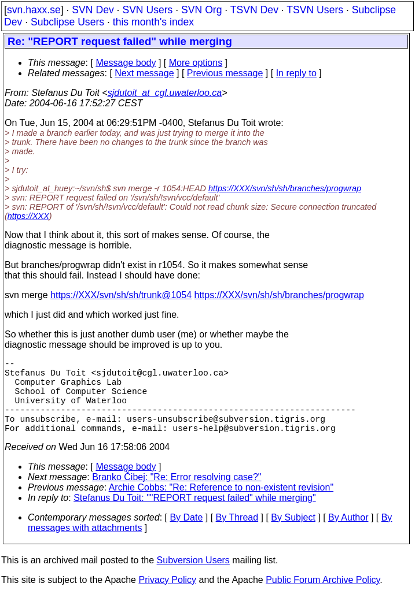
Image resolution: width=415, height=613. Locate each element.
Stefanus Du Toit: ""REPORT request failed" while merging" (194, 516)
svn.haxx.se (34, 10)
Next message (144, 73)
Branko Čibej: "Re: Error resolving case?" (176, 495)
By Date (186, 536)
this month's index (153, 22)
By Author (348, 536)
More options (196, 63)
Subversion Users (193, 579)
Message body (126, 63)
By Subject (293, 536)
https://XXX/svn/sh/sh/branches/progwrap (284, 188)
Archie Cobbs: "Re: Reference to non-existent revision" (221, 506)
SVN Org (201, 10)
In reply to (296, 73)
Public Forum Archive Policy (323, 598)
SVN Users (147, 10)
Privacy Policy (167, 598)
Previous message (225, 73)
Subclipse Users (67, 22)
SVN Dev (92, 10)
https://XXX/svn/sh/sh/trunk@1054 (121, 295)
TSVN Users (315, 10)
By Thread (237, 536)
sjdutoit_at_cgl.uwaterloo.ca (165, 93)
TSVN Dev (254, 10)
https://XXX (28, 216)
